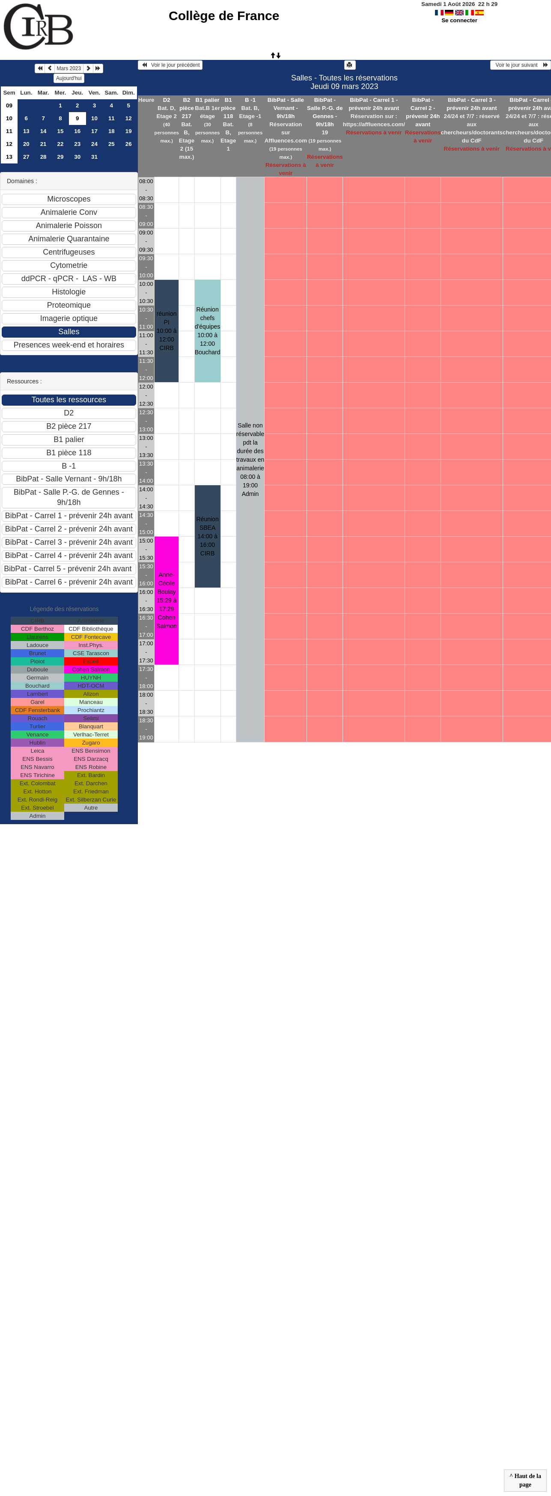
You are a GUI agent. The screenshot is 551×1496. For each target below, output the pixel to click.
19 (128, 131)
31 (94, 157)
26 (128, 144)
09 (9, 105)
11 (111, 118)
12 (128, 118)
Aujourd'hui (69, 78)
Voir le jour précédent (170, 65)
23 (77, 144)
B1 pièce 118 (228, 108)
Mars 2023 (69, 68)
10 (9, 118)
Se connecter (459, 20)
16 (77, 131)
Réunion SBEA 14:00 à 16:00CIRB (208, 536)
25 (111, 144)
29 (60, 157)
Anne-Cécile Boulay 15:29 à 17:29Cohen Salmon (166, 600)
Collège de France (224, 16)
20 (26, 144)
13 (26, 131)
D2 (166, 100)
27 (26, 157)
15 (60, 131)
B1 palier (207, 100)
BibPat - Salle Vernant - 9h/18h (286, 108)
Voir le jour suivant (520, 65)
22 (60, 144)
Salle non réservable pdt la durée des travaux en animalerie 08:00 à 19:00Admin (250, 459)
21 (43, 144)
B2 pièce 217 (186, 108)
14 (43, 131)
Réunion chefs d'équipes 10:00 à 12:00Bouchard (207, 331)
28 (43, 157)
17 (94, 131)
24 (94, 144)
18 (111, 131)
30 (77, 157)
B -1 (250, 100)
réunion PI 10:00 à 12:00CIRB (167, 330)
